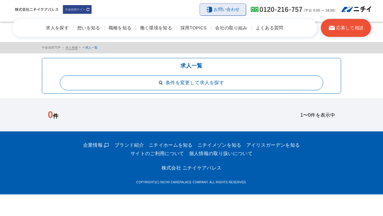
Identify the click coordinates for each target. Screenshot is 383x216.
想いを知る (88, 27)
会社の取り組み (231, 27)
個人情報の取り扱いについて (221, 153)
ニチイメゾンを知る (219, 145)
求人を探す (57, 27)
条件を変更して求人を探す (191, 82)
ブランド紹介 (129, 145)
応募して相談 (350, 27)
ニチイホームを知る (171, 145)
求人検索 (72, 47)
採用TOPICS (193, 27)
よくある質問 (269, 27)
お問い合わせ (226, 9)
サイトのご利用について (157, 153)
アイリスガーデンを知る (273, 145)
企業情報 (93, 145)
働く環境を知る (156, 27)
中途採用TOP (51, 47)
